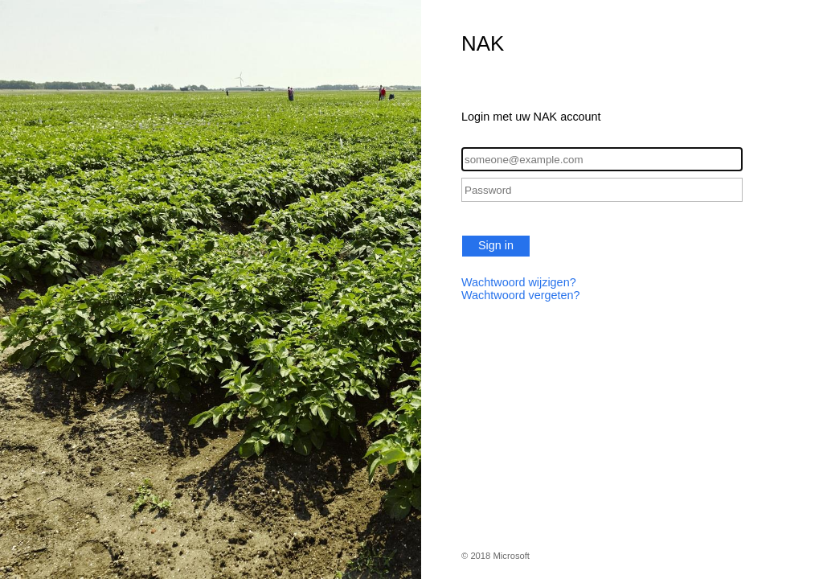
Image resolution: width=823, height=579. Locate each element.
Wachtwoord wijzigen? (518, 282)
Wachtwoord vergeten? (520, 295)
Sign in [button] (496, 245)
